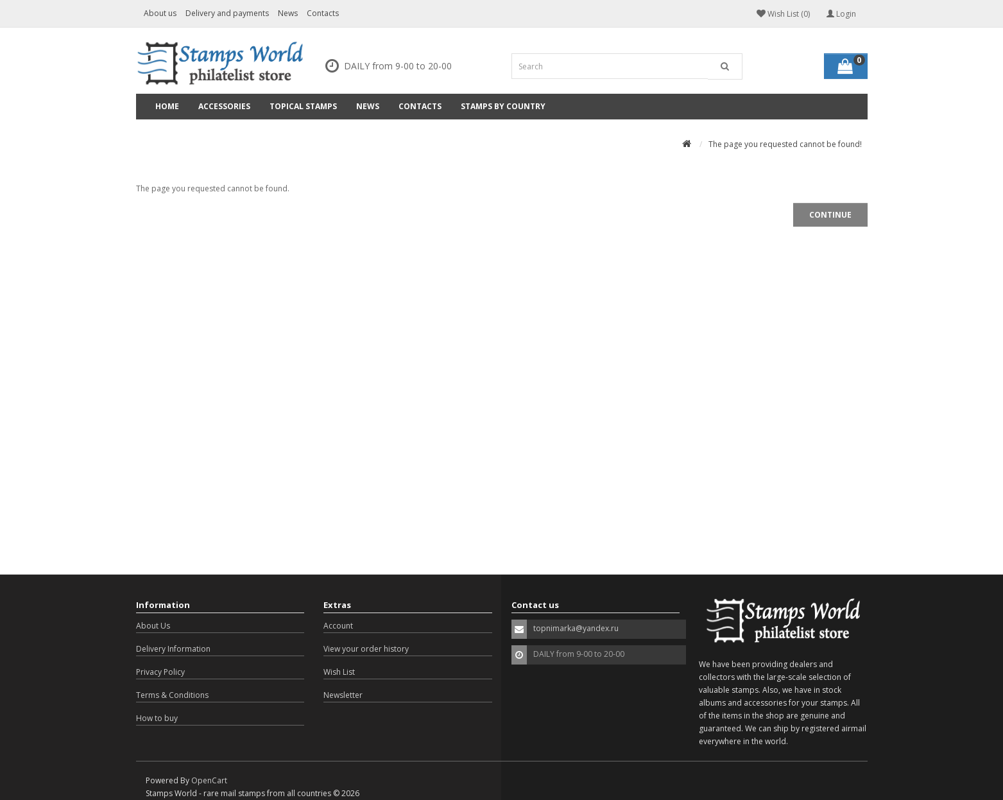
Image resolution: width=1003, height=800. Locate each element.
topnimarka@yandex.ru (576, 628)
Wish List (339, 671)
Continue (830, 214)
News (288, 13)
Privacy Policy (160, 671)
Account (338, 625)
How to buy (157, 718)
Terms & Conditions (172, 695)
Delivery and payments (227, 13)
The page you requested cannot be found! (785, 144)
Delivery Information (173, 648)
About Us (153, 625)
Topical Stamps (303, 106)
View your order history (366, 648)
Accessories (224, 106)
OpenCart (209, 780)
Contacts (323, 13)
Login (841, 13)
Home (167, 106)
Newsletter (343, 695)
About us (160, 13)
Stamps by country (503, 106)
